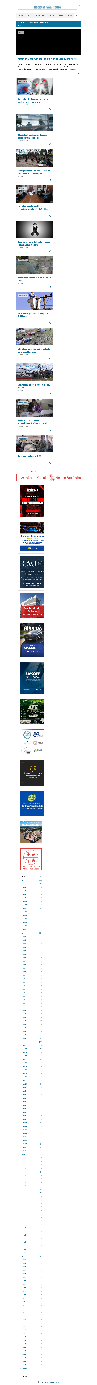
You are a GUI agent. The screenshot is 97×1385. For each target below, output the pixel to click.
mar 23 (25, 1073)
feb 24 (24, 1172)
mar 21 (24, 1080)
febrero (23, 1154)
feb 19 (24, 1189)
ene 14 (24, 1319)
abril (23, 933)
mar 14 (24, 1105)
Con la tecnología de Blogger (48, 1382)
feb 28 (24, 1158)
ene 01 (24, 1365)
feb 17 (24, 1196)
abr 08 (24, 1014)
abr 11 (24, 1003)
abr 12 (24, 1000)
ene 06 (24, 1347)
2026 (21, 880)
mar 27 (25, 1059)
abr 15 (24, 989)
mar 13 (24, 1108)
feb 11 (24, 1217)
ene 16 (24, 1312)
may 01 (24, 929)
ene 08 (24, 1340)
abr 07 (24, 1017)
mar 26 (25, 1063)
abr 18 (24, 979)
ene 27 (24, 1274)
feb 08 (24, 1228)
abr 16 (24, 986)
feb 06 (24, 1235)
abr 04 (24, 1028)
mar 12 (24, 1112)
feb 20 (24, 1186)
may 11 (24, 894)
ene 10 (24, 1333)
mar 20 (25, 1084)
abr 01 (24, 1038)
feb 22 (24, 1179)
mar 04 (25, 1140)
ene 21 (24, 1295)
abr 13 (24, 996)
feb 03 (24, 1245)
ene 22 (24, 1291)
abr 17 (24, 982)
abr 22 (24, 965)
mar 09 (25, 1123)
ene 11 (24, 1330)
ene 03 (24, 1358)
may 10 (24, 898)
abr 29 (24, 940)
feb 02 (24, 1249)
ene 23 (24, 1288)
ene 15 (24, 1316)
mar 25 (25, 1066)
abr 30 (24, 936)
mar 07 (25, 1130)
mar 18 (24, 1091)
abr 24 (24, 957)
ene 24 (24, 1284)
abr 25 (24, 954)
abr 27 (24, 947)
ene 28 (24, 1270)
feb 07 (24, 1231)
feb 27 (24, 1161)
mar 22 (25, 1077)
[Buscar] (79, 6)
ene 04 (24, 1354)
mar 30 (25, 1049)
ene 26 (24, 1277)
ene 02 (24, 1361)
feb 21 (24, 1182)
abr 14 (24, 993)
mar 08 (25, 1126)
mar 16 (24, 1098)
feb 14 (24, 1207)
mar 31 (24, 1045)
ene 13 (24, 1323)
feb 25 (24, 1168)
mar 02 (25, 1147)
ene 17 (24, 1309)
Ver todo (20, 25)
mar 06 (25, 1133)
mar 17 (24, 1094)
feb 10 (24, 1221)
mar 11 (24, 1116)
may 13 (24, 887)
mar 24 (25, 1070)
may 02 (25, 926)
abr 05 (24, 1024)
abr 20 (24, 972)
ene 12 (24, 1326)
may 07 (25, 908)
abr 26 (24, 950)
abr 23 (24, 961)
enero (23, 1256)
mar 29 (25, 1052)
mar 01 (24, 1151)
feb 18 (24, 1193)
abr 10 (24, 1007)
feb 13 (24, 1210)
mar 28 (25, 1056)
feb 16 (24, 1200)
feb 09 (24, 1224)
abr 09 (24, 1010)
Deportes (51, 15)
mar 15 (24, 1101)
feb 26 (24, 1165)
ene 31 (24, 1259)
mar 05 (25, 1137)
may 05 (25, 915)
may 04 (25, 919)
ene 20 (24, 1298)
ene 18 (24, 1305)
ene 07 (24, 1344)
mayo (23, 884)
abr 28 (24, 943)
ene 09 (24, 1337)
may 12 (24, 891)
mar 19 (24, 1087)
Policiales (20, 15)
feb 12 (24, 1214)
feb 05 (24, 1238)
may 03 (25, 922)
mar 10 (24, 1119)
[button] (78, 73)
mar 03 (25, 1144)
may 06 (25, 912)
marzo (23, 1042)
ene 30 (24, 1263)
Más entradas (34, 471)
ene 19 (24, 1302)
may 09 (25, 901)
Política (30, 15)
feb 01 (24, 1252)
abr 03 (24, 1031)
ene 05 (24, 1351)
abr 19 (24, 975)
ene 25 (24, 1281)
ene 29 (24, 1267)
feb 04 (24, 1242)
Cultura (69, 15)
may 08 (25, 905)
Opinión (61, 15)
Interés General (40, 15)
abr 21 (24, 968)
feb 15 (24, 1203)
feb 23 (24, 1175)
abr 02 (24, 1035)
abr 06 (24, 1021)
